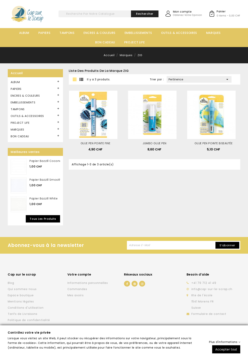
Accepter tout (226, 349)
